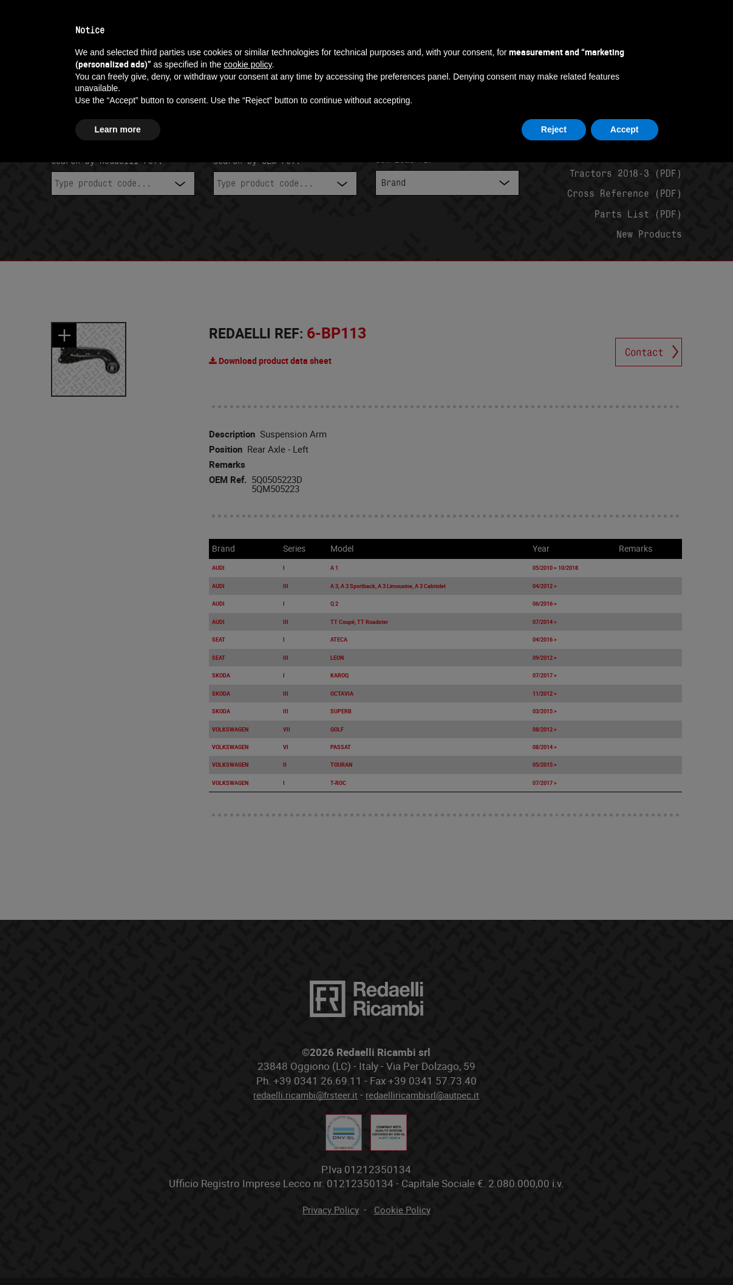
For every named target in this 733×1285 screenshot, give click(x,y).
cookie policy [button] (247, 64)
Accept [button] (624, 129)
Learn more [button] (118, 129)
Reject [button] (554, 129)
